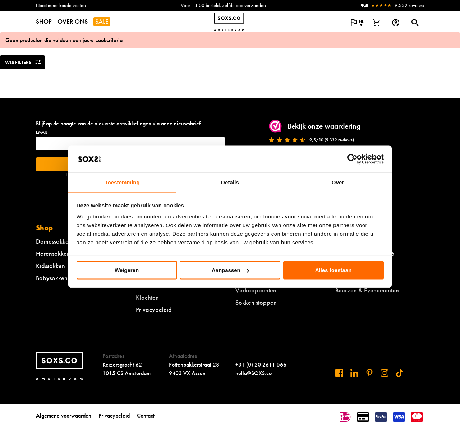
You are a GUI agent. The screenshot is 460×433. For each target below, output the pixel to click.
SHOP (44, 21)
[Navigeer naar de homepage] (229, 22)
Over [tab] (338, 183)
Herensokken (53, 253)
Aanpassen (230, 270)
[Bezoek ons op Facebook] (339, 373)
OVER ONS (73, 21)
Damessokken (54, 241)
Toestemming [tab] (122, 183)
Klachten (147, 297)
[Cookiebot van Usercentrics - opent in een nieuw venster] (352, 158)
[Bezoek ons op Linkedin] (354, 373)
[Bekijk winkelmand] (376, 23)
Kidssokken (50, 266)
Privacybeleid (154, 309)
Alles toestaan (333, 270)
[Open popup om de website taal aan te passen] (357, 23)
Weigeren (127, 270)
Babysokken (52, 278)
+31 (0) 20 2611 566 (260, 364)
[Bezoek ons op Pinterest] (369, 373)
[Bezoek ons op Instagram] (384, 373)
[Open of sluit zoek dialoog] (415, 23)
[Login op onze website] (396, 23)
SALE (102, 21)
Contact (146, 415)
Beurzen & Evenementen (367, 290)
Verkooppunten (255, 290)
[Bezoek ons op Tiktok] (400, 373)
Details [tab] (230, 183)
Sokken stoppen (256, 302)
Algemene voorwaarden (63, 415)
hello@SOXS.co (253, 373)
